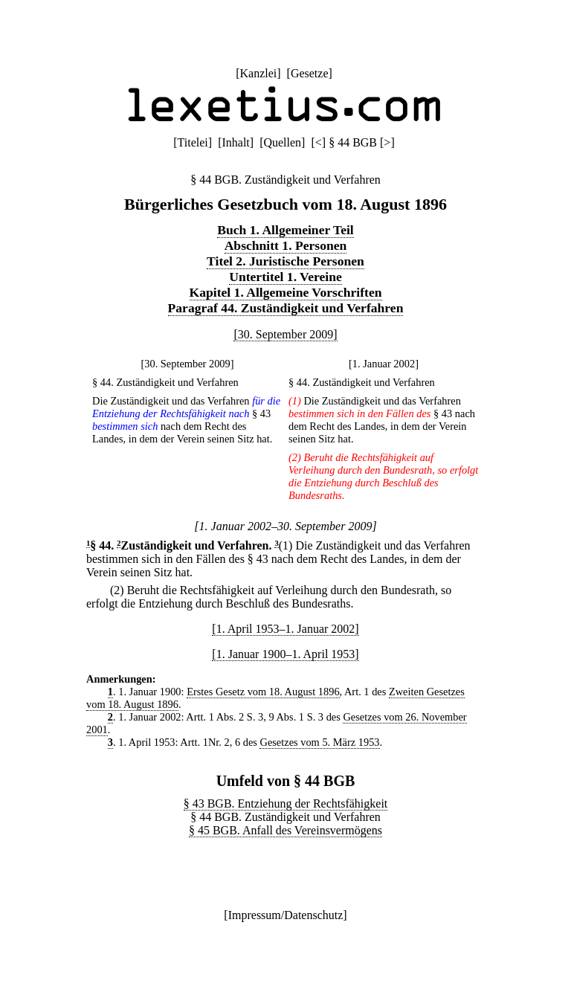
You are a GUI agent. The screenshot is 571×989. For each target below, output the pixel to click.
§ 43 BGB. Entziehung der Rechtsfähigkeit (286, 803)
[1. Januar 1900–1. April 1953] (285, 654)
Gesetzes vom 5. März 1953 (319, 742)
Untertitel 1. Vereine (285, 276)
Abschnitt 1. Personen (286, 245)
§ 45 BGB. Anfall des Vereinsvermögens (285, 830)
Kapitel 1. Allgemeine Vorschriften (286, 292)
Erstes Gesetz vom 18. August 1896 (263, 692)
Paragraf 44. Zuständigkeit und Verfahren (286, 307)
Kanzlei (258, 73)
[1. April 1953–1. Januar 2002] (285, 628)
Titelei (193, 142)
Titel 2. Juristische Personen (285, 261)
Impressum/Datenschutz (285, 915)
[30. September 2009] (285, 334)
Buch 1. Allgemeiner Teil (285, 229)
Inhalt (235, 142)
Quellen (282, 142)
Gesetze (310, 73)
